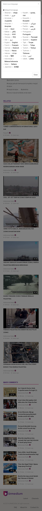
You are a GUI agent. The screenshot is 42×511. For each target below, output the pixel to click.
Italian (11, 64)
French (11, 45)
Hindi (9, 56)
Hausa (10, 51)
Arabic (10, 15)
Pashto (28, 26)
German (12, 48)
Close (36, 75)
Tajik (28, 42)
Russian (30, 37)
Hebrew (11, 53)
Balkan (10, 32)
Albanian (11, 13)
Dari (9, 40)
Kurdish (29, 23)
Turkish (29, 48)
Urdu (27, 56)
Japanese (12, 67)
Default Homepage (10, 10)
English (11, 42)
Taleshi (29, 45)
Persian (29, 29)
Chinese (10, 37)
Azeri (9, 29)
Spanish (30, 40)
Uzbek (28, 59)
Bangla (10, 34)
